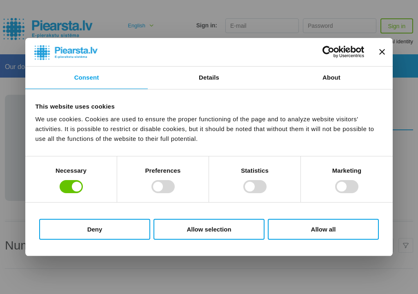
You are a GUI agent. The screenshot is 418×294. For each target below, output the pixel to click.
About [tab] (331, 77)
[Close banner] (382, 52)
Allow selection (209, 229)
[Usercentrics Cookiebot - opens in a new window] (328, 52)
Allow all (323, 229)
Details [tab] (209, 77)
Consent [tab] (86, 77)
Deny (94, 229)
